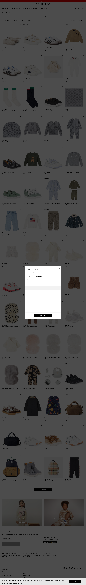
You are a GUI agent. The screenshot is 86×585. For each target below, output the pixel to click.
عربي (28, 291)
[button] (59, 268)
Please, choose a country (43, 280)
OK (75, 581)
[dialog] (43, 581)
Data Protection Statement (16, 583)
